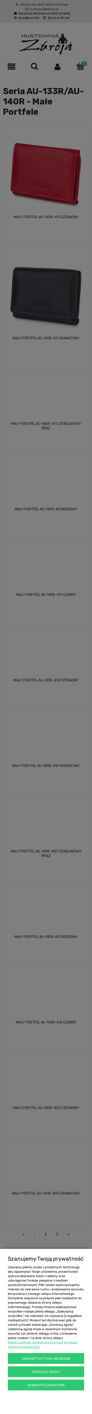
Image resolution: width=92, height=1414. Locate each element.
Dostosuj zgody (46, 1372)
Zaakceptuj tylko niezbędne (46, 1358)
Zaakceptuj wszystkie (46, 1385)
